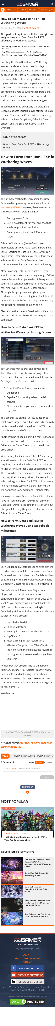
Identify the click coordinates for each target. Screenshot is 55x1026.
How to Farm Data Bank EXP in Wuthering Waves (26, 146)
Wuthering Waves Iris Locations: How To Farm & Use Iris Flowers (25, 47)
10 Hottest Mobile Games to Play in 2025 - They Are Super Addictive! (25, 838)
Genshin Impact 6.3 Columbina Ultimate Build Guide (36, 889)
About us (27, 955)
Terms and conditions (27, 958)
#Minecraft (11, 10)
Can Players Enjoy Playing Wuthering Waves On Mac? (24, 55)
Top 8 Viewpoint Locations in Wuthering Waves (22, 52)
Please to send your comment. (22, 768)
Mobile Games (31, 28)
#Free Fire (33, 10)
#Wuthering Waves (24, 756)
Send (47, 777)
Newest (39, 762)
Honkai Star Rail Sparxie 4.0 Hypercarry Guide (36, 874)
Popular (49, 762)
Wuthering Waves (10, 207)
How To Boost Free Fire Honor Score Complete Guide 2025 (37, 915)
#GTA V (23, 10)
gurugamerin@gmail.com (28, 948)
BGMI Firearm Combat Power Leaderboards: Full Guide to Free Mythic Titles (37, 902)
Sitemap (27, 962)
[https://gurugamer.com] (27, 939)
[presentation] (11, 756)
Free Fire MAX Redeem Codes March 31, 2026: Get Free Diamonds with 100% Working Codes (37, 863)
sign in (14, 768)
